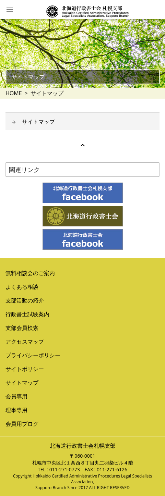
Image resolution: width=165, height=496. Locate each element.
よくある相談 (21, 286)
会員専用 (16, 396)
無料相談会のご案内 (30, 273)
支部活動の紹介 (24, 300)
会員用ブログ (21, 423)
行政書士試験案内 (27, 314)
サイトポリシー (24, 369)
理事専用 (16, 410)
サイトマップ (38, 121)
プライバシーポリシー (32, 355)
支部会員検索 (21, 328)
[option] (82, 53)
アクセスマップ (24, 341)
